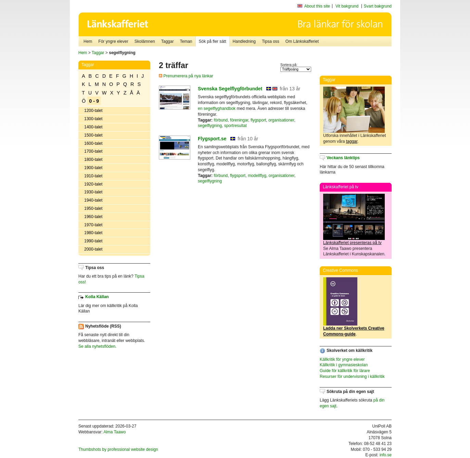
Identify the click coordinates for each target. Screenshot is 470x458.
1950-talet (93, 208)
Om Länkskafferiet (302, 41)
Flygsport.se (212, 138)
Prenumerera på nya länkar (186, 76)
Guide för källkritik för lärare (345, 370)
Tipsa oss (270, 41)
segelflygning (210, 125)
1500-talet (93, 135)
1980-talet (93, 232)
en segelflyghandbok (217, 108)
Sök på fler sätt (212, 41)
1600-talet (93, 143)
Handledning (244, 41)
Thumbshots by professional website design (118, 449)
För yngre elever (113, 41)
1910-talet (93, 176)
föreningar (239, 120)
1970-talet (93, 224)
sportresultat (235, 125)
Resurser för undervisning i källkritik (352, 376)
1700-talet (93, 151)
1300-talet (93, 118)
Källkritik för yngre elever (342, 359)
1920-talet (93, 184)
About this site (317, 6)
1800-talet (93, 159)
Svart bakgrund (378, 6)
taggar (351, 141)
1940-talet (93, 200)
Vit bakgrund (346, 6)
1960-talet (93, 216)
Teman (186, 41)
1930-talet (93, 192)
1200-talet (93, 110)
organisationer (281, 120)
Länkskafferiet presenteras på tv (352, 242)
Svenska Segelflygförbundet (230, 88)
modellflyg (257, 175)
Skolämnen (145, 41)
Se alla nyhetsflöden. (97, 346)
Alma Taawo (114, 432)
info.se (386, 455)
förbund (221, 120)
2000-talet (93, 249)
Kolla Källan (97, 296)
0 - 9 (94, 101)
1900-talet (93, 167)
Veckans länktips (343, 157)
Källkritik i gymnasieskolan (344, 364)
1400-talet (93, 127)
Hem (88, 41)
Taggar (167, 41)
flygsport (258, 120)
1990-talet (93, 241)
